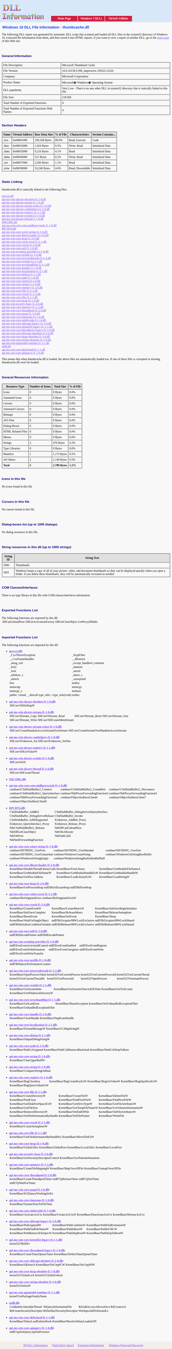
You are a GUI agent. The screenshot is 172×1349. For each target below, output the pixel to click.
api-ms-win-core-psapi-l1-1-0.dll (21, 313)
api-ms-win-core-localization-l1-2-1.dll (24, 271)
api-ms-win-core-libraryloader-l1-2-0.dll (25, 235)
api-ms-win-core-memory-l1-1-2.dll (22, 307)
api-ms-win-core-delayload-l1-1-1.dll (23, 349)
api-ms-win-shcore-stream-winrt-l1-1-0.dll (26, 205)
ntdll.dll (6, 346)
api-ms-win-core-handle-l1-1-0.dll (21, 267)
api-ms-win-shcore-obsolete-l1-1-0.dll (24, 199)
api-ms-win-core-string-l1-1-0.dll (21, 284)
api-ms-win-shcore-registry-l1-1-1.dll (23, 212)
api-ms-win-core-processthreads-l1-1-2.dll (26, 258)
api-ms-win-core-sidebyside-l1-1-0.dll (24, 320)
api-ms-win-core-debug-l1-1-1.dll (21, 274)
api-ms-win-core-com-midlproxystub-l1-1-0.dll (29, 225)
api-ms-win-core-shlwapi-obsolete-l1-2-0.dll (27, 333)
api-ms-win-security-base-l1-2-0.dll (22, 303)
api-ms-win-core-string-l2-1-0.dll (21, 281)
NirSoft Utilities (118, 18)
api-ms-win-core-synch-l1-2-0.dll (21, 245)
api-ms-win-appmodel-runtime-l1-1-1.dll (25, 343)
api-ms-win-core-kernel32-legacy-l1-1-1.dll (27, 326)
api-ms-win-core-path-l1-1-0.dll (20, 277)
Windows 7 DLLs (91, 18)
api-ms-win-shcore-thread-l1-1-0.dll (23, 218)
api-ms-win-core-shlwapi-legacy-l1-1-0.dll (26, 323)
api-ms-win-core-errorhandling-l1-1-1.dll (25, 264)
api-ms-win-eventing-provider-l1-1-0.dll (25, 251)
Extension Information (91, 1345)
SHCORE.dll (9, 222)
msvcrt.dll (7, 196)
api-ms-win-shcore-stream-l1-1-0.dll (23, 202)
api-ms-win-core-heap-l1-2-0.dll (20, 238)
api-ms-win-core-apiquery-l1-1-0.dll (23, 352)
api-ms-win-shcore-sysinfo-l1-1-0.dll (23, 215)
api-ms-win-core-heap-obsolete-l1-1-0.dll (26, 336)
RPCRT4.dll (9, 228)
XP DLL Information (35, 1345)
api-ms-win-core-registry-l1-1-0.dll (22, 287)
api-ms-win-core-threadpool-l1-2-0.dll (24, 310)
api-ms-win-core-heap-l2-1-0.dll (20, 300)
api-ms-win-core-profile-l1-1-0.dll (21, 254)
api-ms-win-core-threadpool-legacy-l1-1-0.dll (28, 330)
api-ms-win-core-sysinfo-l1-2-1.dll (22, 261)
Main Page (64, 18)
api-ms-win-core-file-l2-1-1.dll (20, 297)
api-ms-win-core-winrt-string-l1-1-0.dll (24, 231)
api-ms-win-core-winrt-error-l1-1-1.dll (24, 241)
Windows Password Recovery (126, 1345)
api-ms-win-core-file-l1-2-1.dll (20, 290)
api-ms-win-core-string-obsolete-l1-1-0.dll (26, 339)
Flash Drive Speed (63, 1345)
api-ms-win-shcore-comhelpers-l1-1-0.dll (26, 209)
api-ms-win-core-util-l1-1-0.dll (20, 248)
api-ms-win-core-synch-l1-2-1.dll (21, 294)
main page (163, 37)
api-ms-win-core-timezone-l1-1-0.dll (23, 316)
